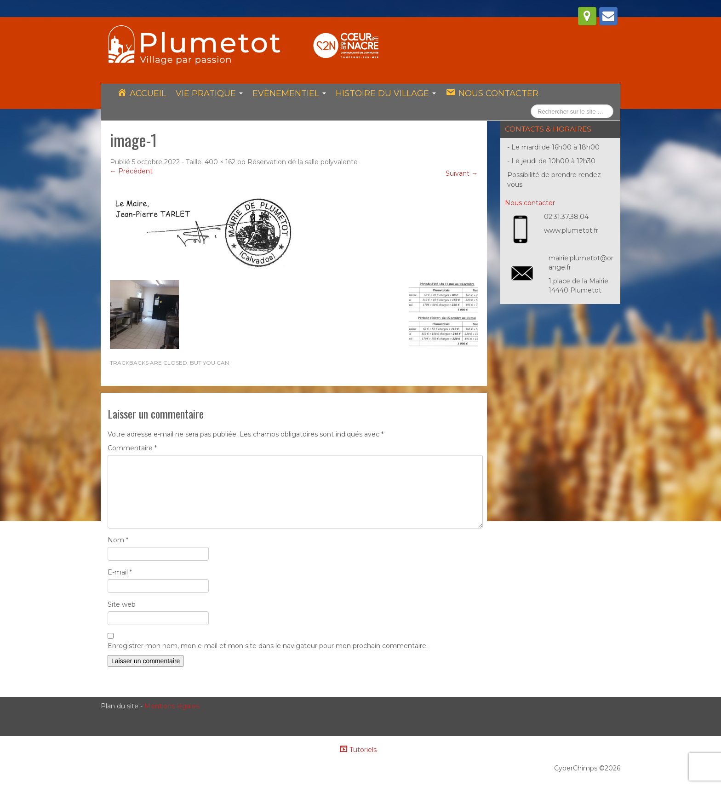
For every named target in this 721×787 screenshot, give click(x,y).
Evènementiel (288, 93)
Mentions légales (171, 706)
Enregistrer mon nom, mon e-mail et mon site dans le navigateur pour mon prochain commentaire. (268, 646)
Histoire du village (384, 93)
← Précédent (131, 171)
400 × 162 (220, 162)
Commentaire (132, 448)
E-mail (120, 573)
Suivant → (462, 174)
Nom (118, 540)
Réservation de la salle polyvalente (302, 162)
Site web (122, 605)
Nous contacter (530, 203)
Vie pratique (208, 93)
